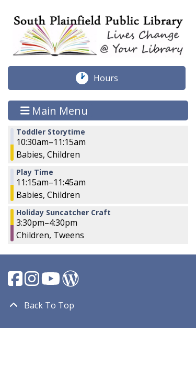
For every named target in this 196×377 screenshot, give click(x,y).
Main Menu (54, 110)
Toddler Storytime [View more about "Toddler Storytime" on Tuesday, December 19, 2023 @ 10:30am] (50, 132)
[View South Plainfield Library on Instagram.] (33, 281)
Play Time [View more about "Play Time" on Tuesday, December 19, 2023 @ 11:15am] (34, 172)
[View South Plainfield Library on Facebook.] (16, 281)
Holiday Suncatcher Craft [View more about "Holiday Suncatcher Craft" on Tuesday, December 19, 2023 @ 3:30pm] (63, 212)
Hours (111, 78)
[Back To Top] (98, 305)
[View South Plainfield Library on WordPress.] (70, 281)
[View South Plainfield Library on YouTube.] (51, 281)
